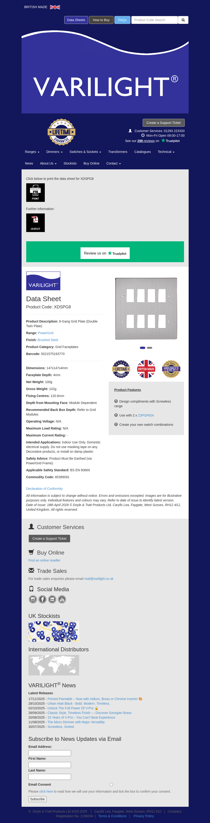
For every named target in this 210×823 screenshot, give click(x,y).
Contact (114, 163)
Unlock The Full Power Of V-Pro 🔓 (73, 708)
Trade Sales (52, 571)
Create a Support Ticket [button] (164, 123)
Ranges (32, 152)
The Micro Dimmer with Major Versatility (76, 722)
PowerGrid (45, 333)
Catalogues (142, 152)
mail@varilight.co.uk (98, 579)
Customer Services (60, 527)
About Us (48, 163)
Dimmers (54, 152)
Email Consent (40, 784)
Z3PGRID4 (146, 415)
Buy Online (91, 163)
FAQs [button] (122, 20)
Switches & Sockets (85, 152)
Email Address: (40, 747)
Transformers (117, 152)
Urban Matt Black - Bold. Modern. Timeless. (79, 703)
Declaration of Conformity (44, 489)
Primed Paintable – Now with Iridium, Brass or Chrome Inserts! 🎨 (95, 699)
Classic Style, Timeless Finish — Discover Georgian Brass (90, 713)
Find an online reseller (45, 560)
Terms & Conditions (112, 816)
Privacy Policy (144, 816)
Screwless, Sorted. (61, 727)
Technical (166, 152)
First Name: (37, 758)
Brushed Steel (48, 340)
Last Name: (37, 770)
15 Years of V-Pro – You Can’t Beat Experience (81, 717)
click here (46, 791)
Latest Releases (41, 693)
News (29, 163)
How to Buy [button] (101, 20)
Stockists (70, 163)
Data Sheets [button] (76, 20)
